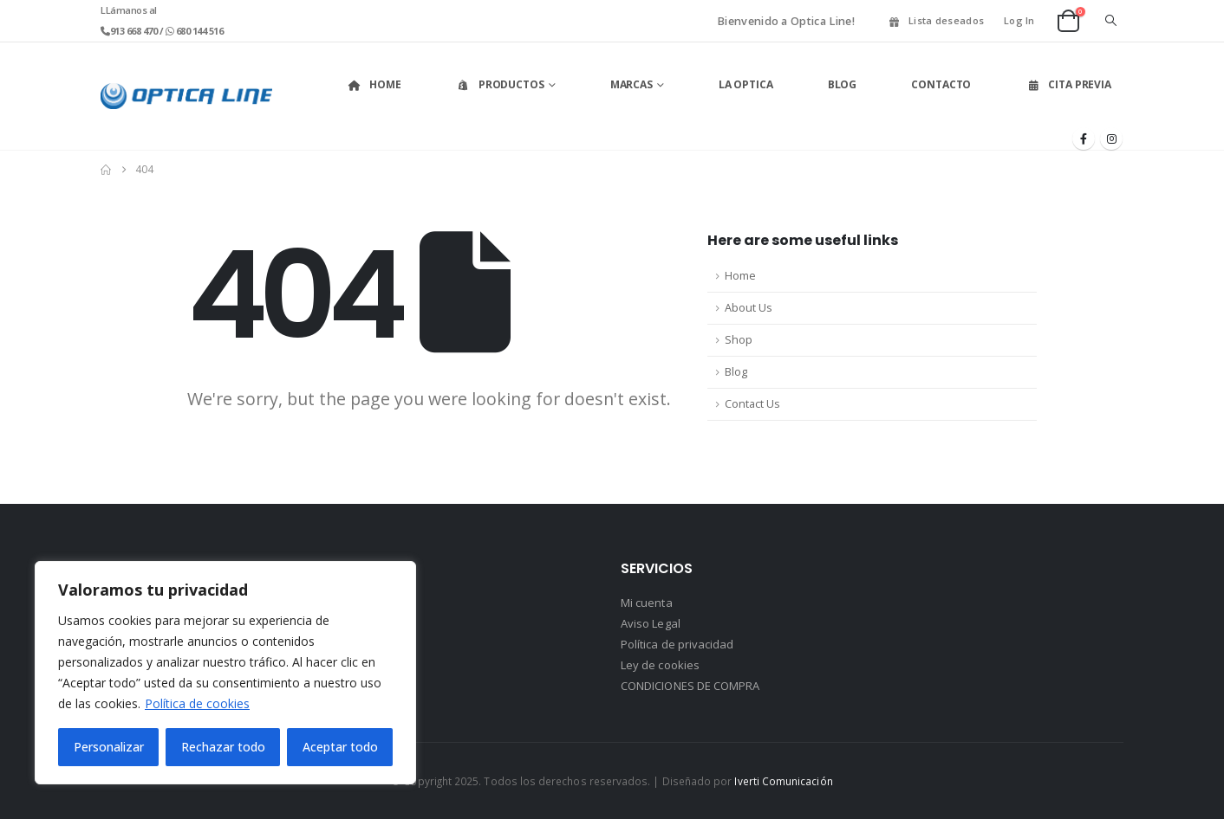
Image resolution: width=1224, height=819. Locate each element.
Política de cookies (197, 703)
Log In (1019, 20)
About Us (748, 307)
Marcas (631, 84)
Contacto (941, 84)
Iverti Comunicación (783, 781)
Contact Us (752, 404)
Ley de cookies (660, 665)
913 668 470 (135, 30)
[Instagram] (1111, 138)
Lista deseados (935, 20)
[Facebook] (1083, 138)
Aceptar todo (340, 746)
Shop (738, 339)
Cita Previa (1068, 84)
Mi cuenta (647, 602)
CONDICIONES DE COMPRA (690, 685)
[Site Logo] (186, 96)
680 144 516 (198, 30)
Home (374, 84)
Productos (500, 84)
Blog (842, 84)
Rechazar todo (223, 746)
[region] (225, 672)
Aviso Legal (650, 623)
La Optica (746, 84)
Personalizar (109, 746)
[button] (1110, 21)
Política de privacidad (677, 644)
